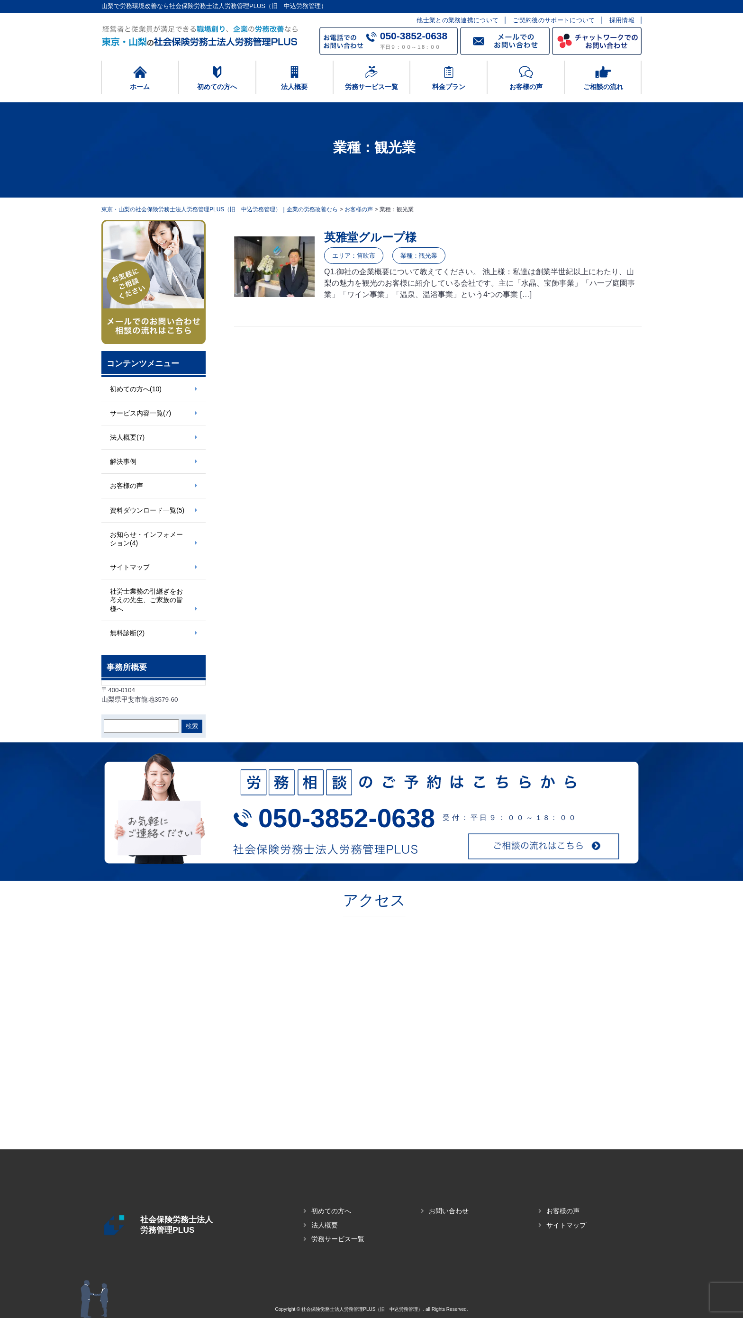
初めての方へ (331, 1211)
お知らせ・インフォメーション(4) (146, 539)
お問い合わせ (449, 1211)
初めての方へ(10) (136, 389)
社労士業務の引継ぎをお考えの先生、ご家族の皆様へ (146, 599)
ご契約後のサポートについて (554, 20)
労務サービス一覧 (337, 1239)
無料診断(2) (127, 633)
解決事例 (123, 461)
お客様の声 (126, 485)
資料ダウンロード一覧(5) (147, 510)
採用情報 (621, 20)
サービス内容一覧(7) (140, 413)
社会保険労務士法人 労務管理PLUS (191, 1225)
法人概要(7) (127, 437)
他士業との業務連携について (457, 20)
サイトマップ (130, 567)
